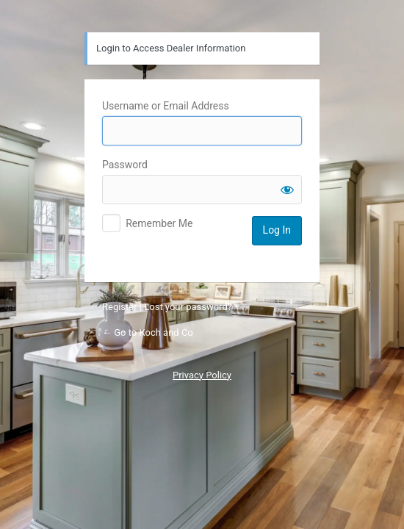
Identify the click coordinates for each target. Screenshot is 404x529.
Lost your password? (188, 306)
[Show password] (287, 189)
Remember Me (159, 223)
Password (125, 164)
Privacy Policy (202, 375)
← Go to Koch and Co (147, 332)
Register (119, 306)
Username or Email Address (165, 106)
